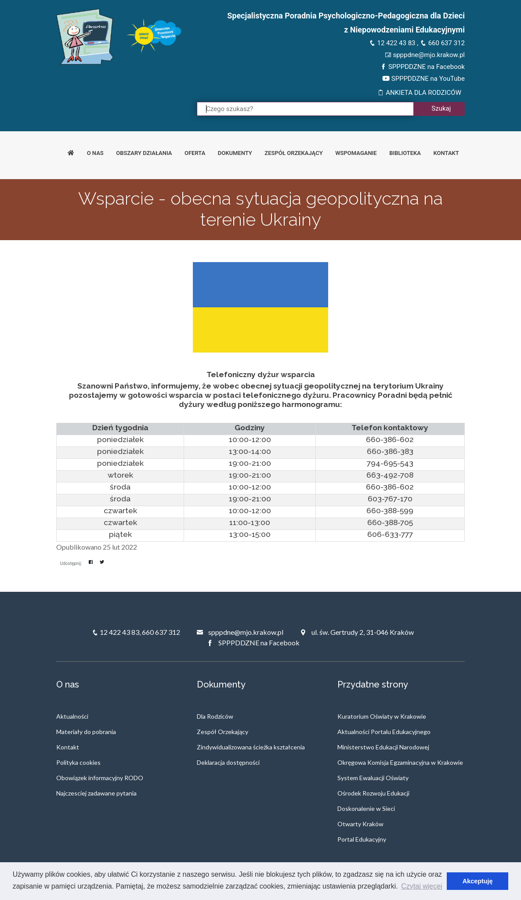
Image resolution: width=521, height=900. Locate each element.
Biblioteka (405, 153)
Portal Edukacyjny (361, 839)
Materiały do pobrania (86, 731)
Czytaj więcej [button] (421, 886)
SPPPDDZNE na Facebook (422, 67)
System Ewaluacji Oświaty (373, 777)
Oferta (195, 153)
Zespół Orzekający (222, 731)
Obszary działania (144, 153)
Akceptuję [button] (478, 881)
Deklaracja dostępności (228, 762)
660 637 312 (442, 43)
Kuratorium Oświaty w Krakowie (381, 716)
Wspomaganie (356, 153)
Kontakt (446, 153)
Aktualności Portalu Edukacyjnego (384, 731)
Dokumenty (235, 153)
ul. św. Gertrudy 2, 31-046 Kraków (357, 632)
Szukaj (441, 108)
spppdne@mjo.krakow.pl (425, 55)
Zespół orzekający (293, 153)
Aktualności (72, 716)
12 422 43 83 (392, 43)
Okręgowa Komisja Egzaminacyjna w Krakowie (400, 762)
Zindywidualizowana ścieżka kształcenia (251, 747)
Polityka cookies (78, 762)
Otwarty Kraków (360, 824)
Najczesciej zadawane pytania (96, 793)
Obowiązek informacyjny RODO (99, 777)
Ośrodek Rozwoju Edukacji (373, 793)
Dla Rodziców (215, 716)
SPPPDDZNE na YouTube (423, 79)
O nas (95, 153)
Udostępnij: (71, 563)
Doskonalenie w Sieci (366, 808)
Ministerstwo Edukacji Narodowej (383, 747)
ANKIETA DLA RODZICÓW (419, 93)
